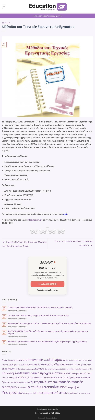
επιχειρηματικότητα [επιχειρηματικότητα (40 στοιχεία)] (49, 392)
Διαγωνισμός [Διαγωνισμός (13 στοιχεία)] (8, 364)
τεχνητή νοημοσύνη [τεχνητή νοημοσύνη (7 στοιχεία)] (85, 393)
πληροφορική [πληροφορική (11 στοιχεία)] (72, 393)
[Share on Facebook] (36, 232)
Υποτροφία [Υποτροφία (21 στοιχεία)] (72, 387)
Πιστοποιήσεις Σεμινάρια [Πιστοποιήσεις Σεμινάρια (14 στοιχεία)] (61, 377)
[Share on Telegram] (63, 232)
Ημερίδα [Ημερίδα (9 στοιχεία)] (78, 369)
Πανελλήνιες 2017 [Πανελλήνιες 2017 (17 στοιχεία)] (38, 377)
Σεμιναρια (6, 23)
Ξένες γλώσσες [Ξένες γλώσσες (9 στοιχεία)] (7, 378)
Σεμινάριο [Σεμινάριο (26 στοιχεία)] (50, 382)
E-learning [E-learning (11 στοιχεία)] (6, 360)
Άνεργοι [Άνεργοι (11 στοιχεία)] (64, 360)
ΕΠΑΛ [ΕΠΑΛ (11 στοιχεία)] (70, 364)
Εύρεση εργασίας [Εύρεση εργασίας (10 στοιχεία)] (67, 369)
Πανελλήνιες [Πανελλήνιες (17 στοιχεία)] (21, 377)
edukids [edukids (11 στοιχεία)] (14, 360)
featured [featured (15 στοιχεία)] (23, 359)
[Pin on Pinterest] (54, 232)
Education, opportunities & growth (47, 16)
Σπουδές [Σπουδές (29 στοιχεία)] (63, 382)
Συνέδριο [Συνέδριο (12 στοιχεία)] (21, 387)
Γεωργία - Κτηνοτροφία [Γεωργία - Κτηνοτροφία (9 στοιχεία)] (84, 360)
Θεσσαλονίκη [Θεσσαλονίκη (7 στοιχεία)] (86, 369)
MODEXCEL (55, 413)
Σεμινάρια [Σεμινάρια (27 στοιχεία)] (36, 382)
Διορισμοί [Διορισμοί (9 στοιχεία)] (19, 365)
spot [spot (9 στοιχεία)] (45, 360)
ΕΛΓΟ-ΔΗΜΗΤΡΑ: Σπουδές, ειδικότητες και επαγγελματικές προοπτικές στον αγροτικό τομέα (48, 332)
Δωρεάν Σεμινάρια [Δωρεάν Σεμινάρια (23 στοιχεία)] (56, 364)
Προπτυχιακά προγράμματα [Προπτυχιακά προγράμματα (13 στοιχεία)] (15, 382)
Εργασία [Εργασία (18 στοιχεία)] (40, 368)
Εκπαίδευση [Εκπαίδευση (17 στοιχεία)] (8, 368)
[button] (4, 7)
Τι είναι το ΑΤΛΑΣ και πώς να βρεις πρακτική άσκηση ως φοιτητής (38, 315)
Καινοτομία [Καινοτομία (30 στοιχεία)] (10, 373)
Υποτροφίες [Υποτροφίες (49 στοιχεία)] (12, 392)
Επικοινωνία (53, 409)
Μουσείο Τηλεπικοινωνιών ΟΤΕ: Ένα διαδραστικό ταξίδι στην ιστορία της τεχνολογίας (47, 341)
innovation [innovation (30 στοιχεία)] (35, 360)
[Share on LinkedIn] (59, 232)
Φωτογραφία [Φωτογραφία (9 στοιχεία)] (28, 393)
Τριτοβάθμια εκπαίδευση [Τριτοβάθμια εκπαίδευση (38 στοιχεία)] (45, 387)
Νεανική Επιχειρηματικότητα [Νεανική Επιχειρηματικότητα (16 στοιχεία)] (75, 373)
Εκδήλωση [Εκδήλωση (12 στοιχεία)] (86, 364)
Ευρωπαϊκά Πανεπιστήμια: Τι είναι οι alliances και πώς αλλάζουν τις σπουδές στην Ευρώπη (49, 323)
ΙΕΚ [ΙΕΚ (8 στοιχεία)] (91, 369)
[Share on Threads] (45, 232)
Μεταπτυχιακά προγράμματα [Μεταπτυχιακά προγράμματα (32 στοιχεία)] (39, 373)
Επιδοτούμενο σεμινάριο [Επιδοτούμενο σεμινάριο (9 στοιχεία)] (25, 369)
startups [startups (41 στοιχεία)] (54, 359)
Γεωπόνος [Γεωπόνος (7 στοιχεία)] (72, 360)
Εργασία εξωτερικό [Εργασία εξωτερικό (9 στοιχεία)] (52, 369)
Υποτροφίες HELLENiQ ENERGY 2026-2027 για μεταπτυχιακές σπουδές (40, 307)
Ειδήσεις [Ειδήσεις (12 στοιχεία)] (77, 364)
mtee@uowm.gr (34, 220)
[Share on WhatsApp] (32, 232)
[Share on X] (41, 232)
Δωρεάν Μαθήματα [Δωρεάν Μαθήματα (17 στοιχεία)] (34, 364)
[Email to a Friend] (50, 232)
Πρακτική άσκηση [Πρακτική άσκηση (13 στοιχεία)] (82, 377)
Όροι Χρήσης (42, 409)
